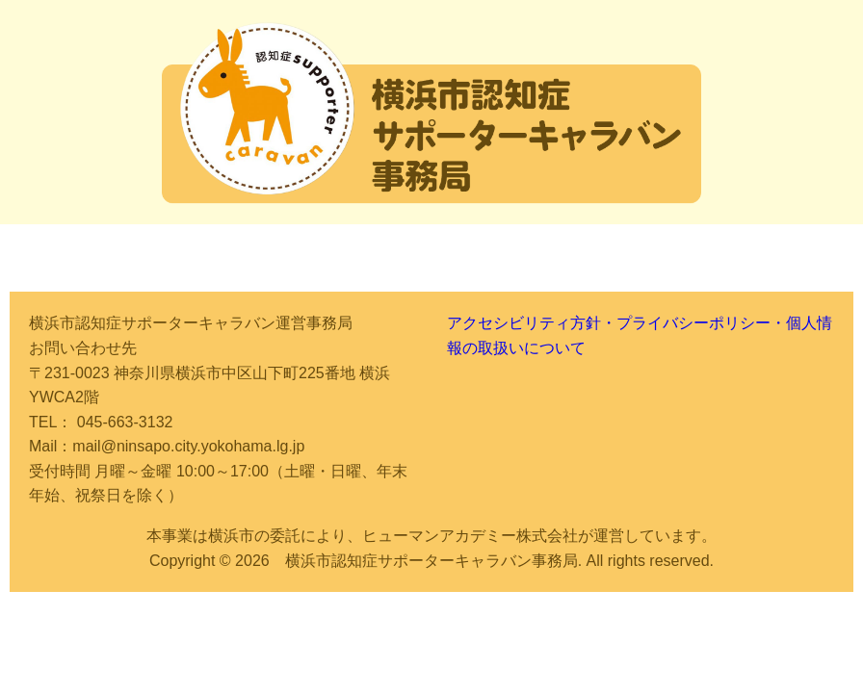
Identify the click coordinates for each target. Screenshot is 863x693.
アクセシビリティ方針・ (531, 323)
